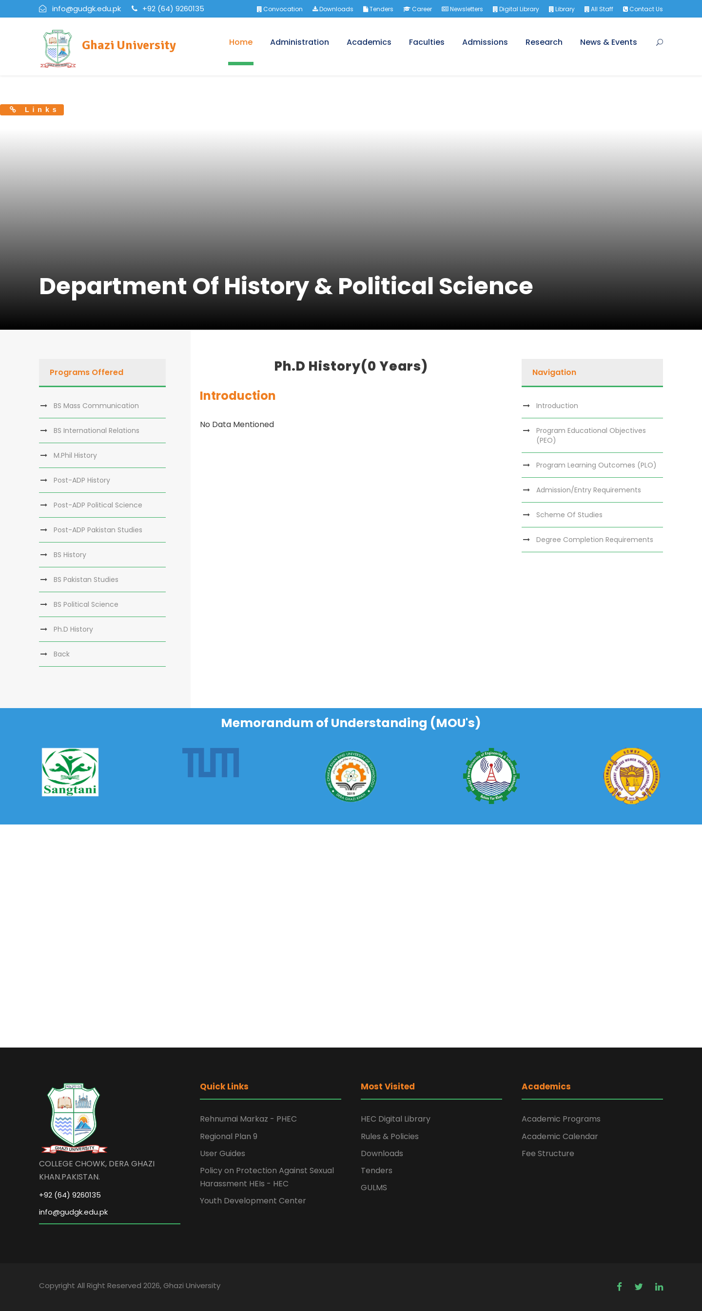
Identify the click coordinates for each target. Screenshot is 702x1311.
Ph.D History (73, 629)
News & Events (608, 42)
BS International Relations (96, 430)
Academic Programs (561, 1118)
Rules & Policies (390, 1136)
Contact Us (643, 9)
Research (544, 42)
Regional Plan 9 (228, 1136)
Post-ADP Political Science (98, 505)
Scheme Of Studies (569, 515)
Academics (369, 42)
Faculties (427, 42)
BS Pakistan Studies (86, 579)
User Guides (222, 1153)
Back (62, 654)
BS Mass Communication (96, 406)
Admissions (485, 42)
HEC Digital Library (395, 1118)
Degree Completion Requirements (594, 539)
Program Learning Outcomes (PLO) (596, 465)
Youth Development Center (253, 1200)
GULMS (374, 1187)
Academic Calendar (560, 1136)
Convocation (280, 9)
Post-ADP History (82, 480)
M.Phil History (75, 455)
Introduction (557, 406)
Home (241, 42)
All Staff (599, 9)
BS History (70, 555)
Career (417, 9)
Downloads (332, 9)
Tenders (378, 9)
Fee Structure (548, 1153)
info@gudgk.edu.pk (73, 1212)
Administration (299, 42)
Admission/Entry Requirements (588, 490)
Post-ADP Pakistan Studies (98, 530)
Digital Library (516, 9)
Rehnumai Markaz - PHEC (248, 1118)
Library (562, 9)
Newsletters (462, 9)
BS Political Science (86, 604)
